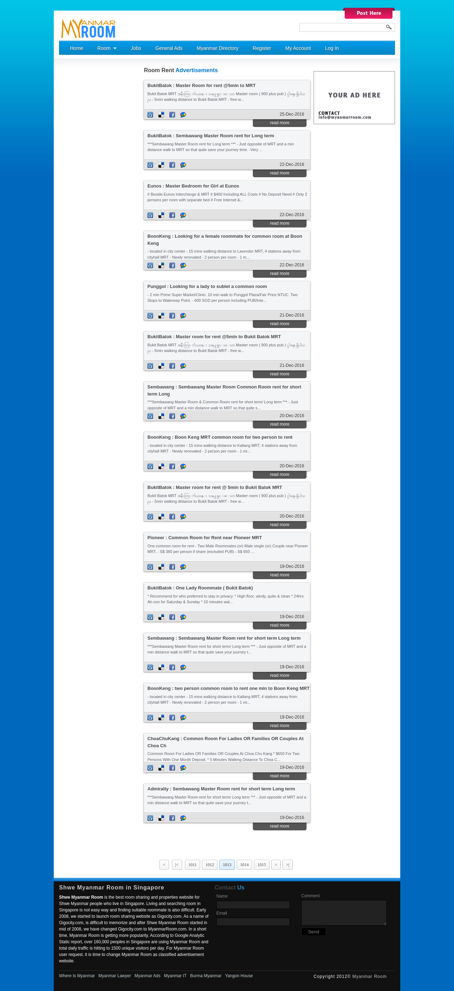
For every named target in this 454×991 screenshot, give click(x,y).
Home (76, 48)
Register (262, 48)
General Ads (168, 48)
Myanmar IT (175, 975)
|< (177, 864)
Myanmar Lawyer (114, 975)
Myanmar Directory (217, 48)
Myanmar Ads (147, 975)
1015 (261, 864)
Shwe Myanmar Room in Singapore (111, 888)
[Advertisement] (87, 174)
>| (287, 864)
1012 (209, 864)
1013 (227, 864)
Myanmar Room (370, 976)
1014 (244, 864)
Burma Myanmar (206, 975)
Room (103, 48)
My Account (298, 48)
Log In (332, 48)
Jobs (136, 48)
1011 (192, 864)
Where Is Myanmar (77, 975)
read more (280, 122)
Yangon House (239, 975)
